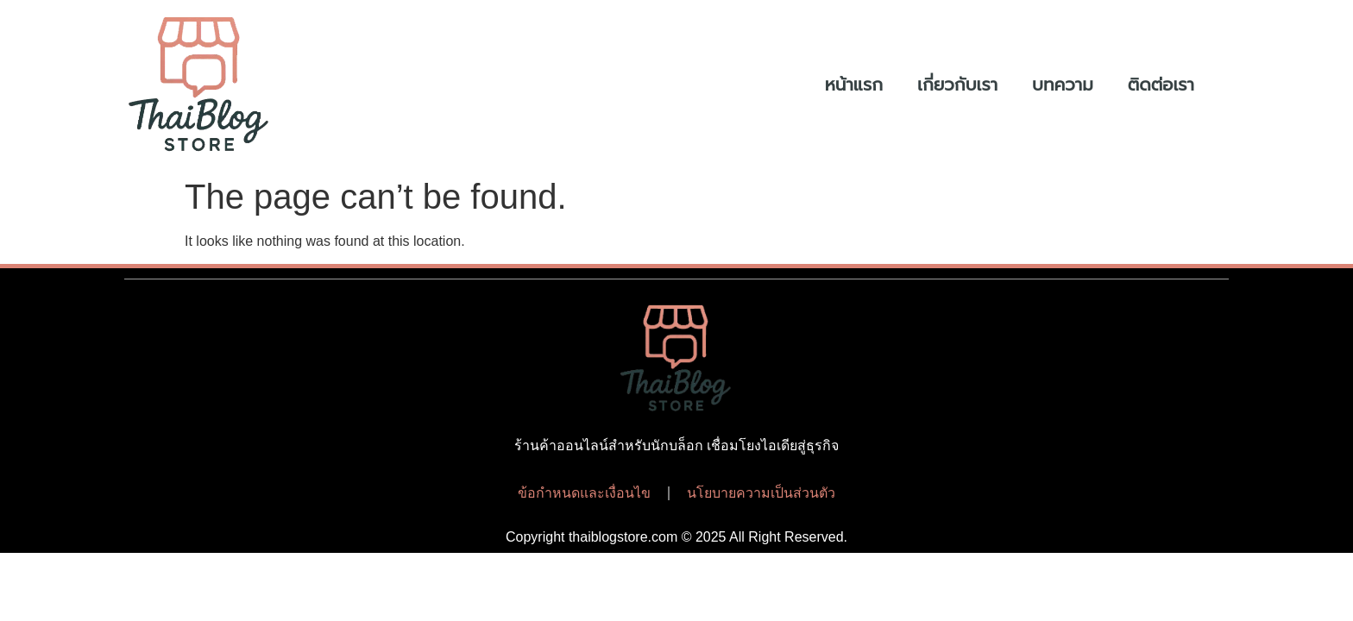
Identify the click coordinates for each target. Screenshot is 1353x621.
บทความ (1062, 84)
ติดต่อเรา (1161, 84)
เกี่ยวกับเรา (957, 84)
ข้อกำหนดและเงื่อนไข (584, 493)
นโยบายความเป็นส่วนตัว (761, 493)
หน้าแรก (854, 84)
